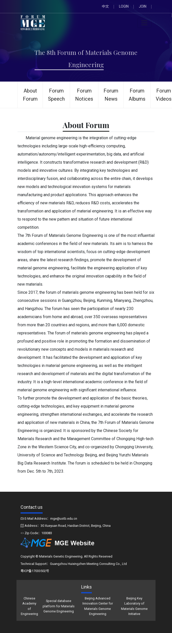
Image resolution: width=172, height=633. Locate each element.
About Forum (30, 95)
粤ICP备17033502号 (35, 571)
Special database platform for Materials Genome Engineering (59, 606)
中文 (105, 6)
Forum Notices (84, 95)
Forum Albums (137, 95)
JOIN (142, 6)
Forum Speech (56, 95)
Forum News (111, 95)
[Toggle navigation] (144, 23)
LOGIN (124, 6)
